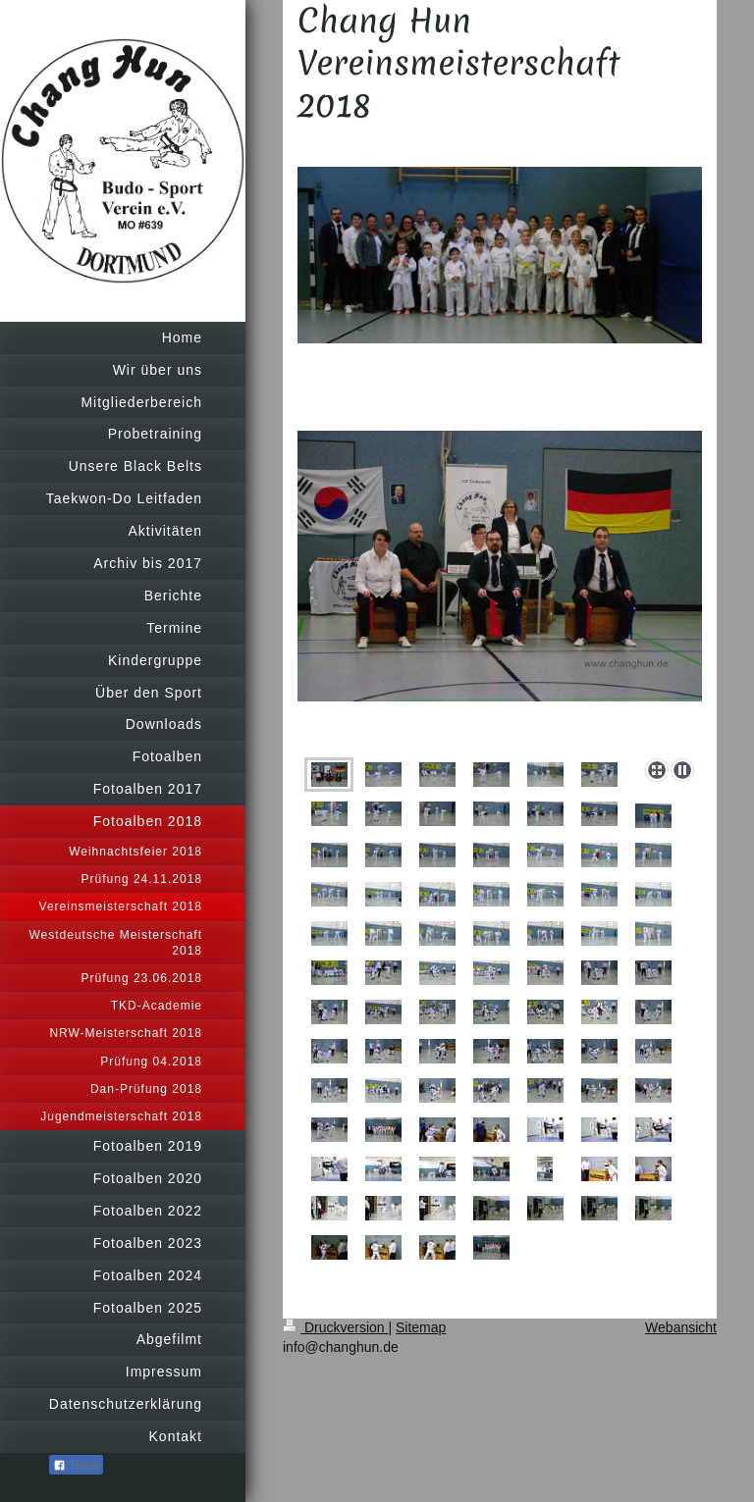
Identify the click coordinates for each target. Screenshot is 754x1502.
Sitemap (421, 1327)
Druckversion (335, 1327)
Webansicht (681, 1327)
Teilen (76, 1466)
